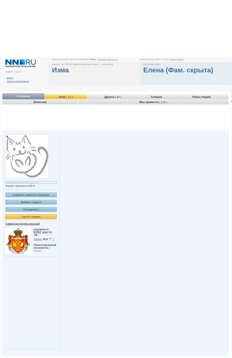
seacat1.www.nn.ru (108, 59)
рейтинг (38, 239)
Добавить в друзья (31, 202)
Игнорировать (31, 209)
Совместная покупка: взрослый (22, 223)
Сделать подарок (31, 216)
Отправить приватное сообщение (31, 195)
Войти (10, 78)
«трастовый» (177, 59)
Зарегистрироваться (18, 81)
